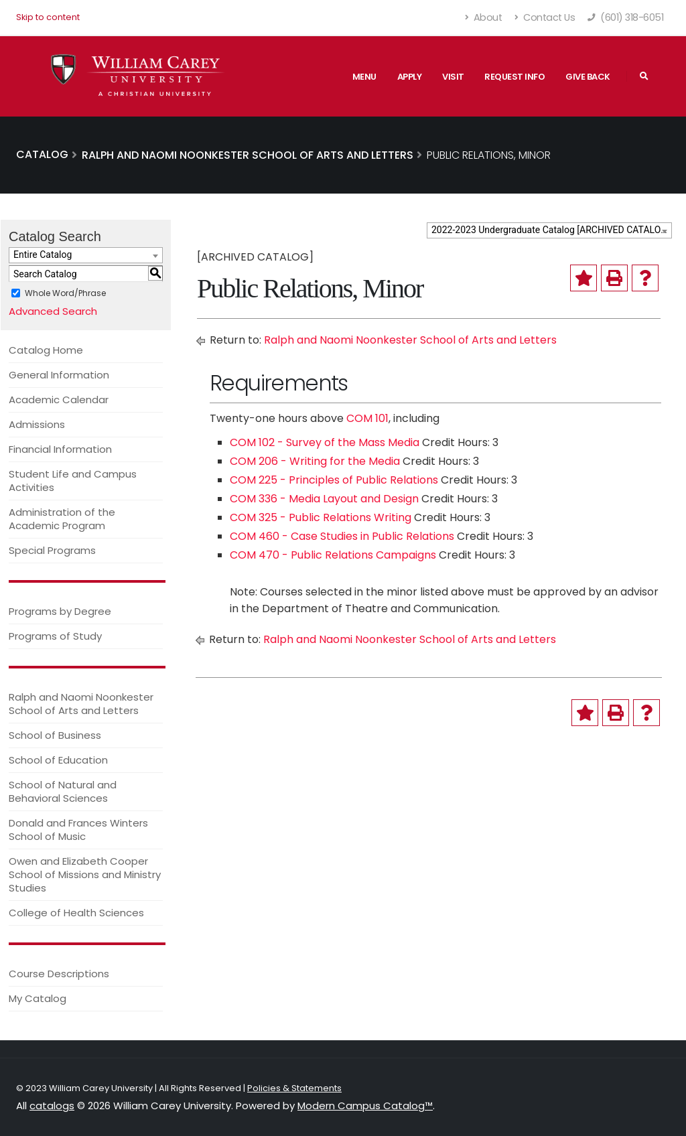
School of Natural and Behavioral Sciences (63, 791)
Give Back (587, 76)
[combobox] (549, 230)
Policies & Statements (294, 1088)
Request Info (514, 76)
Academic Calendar (59, 400)
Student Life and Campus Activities (73, 480)
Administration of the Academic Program (62, 518)
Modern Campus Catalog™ (365, 1105)
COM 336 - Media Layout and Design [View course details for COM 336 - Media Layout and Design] (324, 498)
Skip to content (48, 17)
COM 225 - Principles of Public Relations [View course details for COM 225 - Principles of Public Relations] (334, 480)
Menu (364, 76)
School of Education (58, 760)
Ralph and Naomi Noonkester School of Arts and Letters (81, 703)
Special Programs (52, 550)
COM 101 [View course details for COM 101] (367, 418)
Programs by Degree (60, 611)
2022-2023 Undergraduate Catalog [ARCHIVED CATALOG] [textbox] (550, 229)
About (484, 17)
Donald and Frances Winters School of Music (78, 829)
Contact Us (544, 17)
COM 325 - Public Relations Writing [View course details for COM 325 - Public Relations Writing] (320, 517)
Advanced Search (53, 311)
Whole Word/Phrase (65, 293)
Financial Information (60, 449)
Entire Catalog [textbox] (42, 254)
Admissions (37, 424)
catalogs (51, 1105)
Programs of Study (55, 636)
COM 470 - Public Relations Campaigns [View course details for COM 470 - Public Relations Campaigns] (333, 555)
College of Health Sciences (76, 913)
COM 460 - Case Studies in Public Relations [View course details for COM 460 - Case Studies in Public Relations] (342, 536)
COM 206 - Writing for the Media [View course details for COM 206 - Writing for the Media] (315, 461)
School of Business (55, 735)
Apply (409, 76)
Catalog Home (46, 350)
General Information (59, 375)
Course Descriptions (59, 974)
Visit (453, 76)
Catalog (42, 154)
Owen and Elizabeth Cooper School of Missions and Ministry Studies (85, 874)
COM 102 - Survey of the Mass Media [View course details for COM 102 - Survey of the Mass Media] (324, 442)
